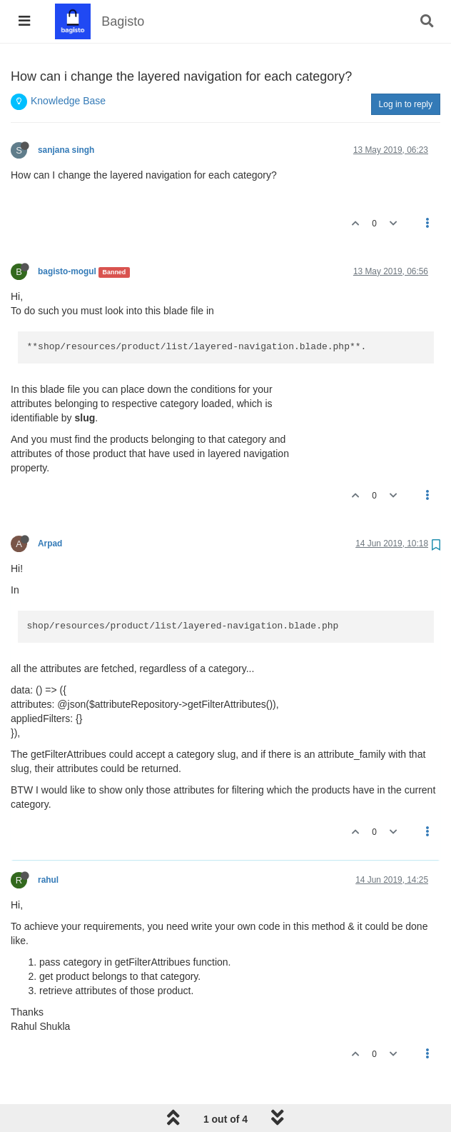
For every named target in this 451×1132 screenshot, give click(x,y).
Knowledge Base (68, 100)
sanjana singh (66, 150)
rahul (48, 880)
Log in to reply (405, 104)
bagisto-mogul (67, 271)
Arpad (50, 544)
